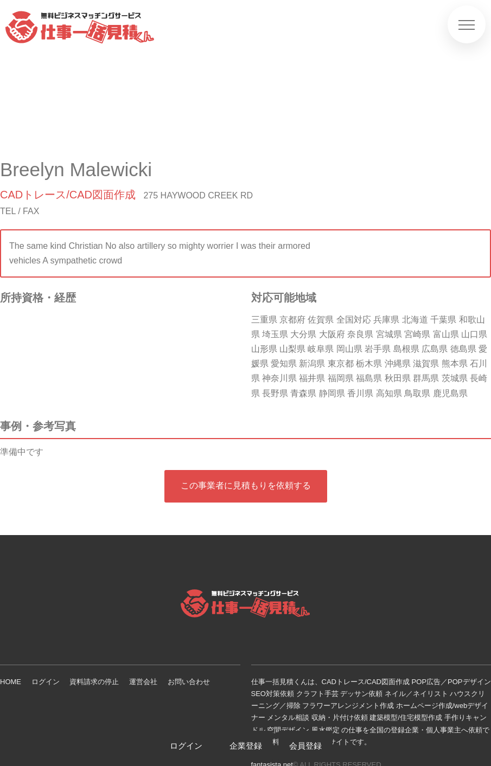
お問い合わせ (189, 682)
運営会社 (143, 682)
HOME (10, 682)
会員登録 (305, 745)
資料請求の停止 (94, 682)
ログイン (45, 682)
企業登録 (245, 745)
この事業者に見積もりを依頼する (246, 485)
